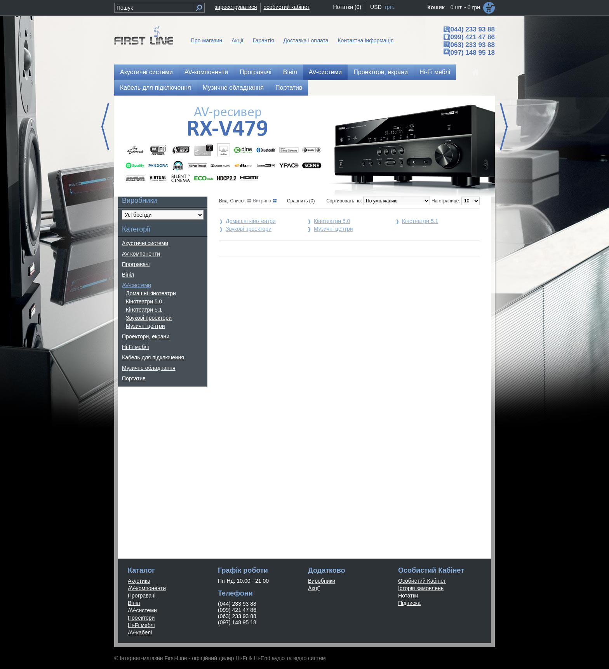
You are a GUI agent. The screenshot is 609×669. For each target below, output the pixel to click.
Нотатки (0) (347, 7)
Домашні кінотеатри (151, 293)
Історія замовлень (421, 588)
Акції (237, 40)
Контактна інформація (365, 40)
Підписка (409, 603)
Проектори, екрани (380, 72)
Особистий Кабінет (422, 581)
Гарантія (263, 40)
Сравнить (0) (301, 201)
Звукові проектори (149, 318)
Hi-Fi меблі (434, 72)
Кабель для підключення (155, 87)
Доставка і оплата (306, 40)
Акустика (139, 581)
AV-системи (325, 72)
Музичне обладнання (233, 87)
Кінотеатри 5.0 (144, 301)
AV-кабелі (140, 632)
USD (376, 7)
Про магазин (206, 40)
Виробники (321, 581)
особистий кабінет (287, 7)
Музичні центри (145, 326)
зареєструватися (236, 7)
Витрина (262, 201)
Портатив (288, 87)
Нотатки (408, 595)
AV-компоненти (206, 72)
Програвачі (255, 72)
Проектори (141, 618)
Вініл (290, 72)
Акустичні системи (146, 72)
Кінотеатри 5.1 (144, 310)
